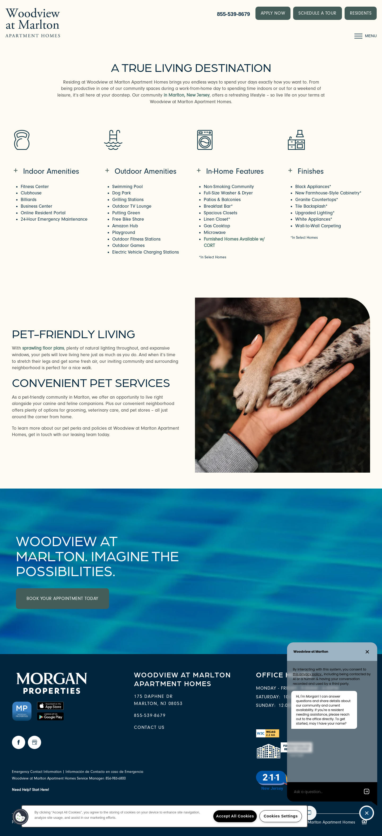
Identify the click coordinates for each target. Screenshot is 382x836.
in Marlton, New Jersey (187, 95)
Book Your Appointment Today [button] (62, 598)
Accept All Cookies (235, 816)
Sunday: (266, 705)
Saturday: (268, 697)
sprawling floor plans (43, 348)
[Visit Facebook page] (18, 742)
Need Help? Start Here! (30, 790)
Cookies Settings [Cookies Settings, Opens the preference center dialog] (281, 816)
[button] (273, 13)
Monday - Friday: (277, 688)
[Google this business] (34, 742)
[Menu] (365, 36)
